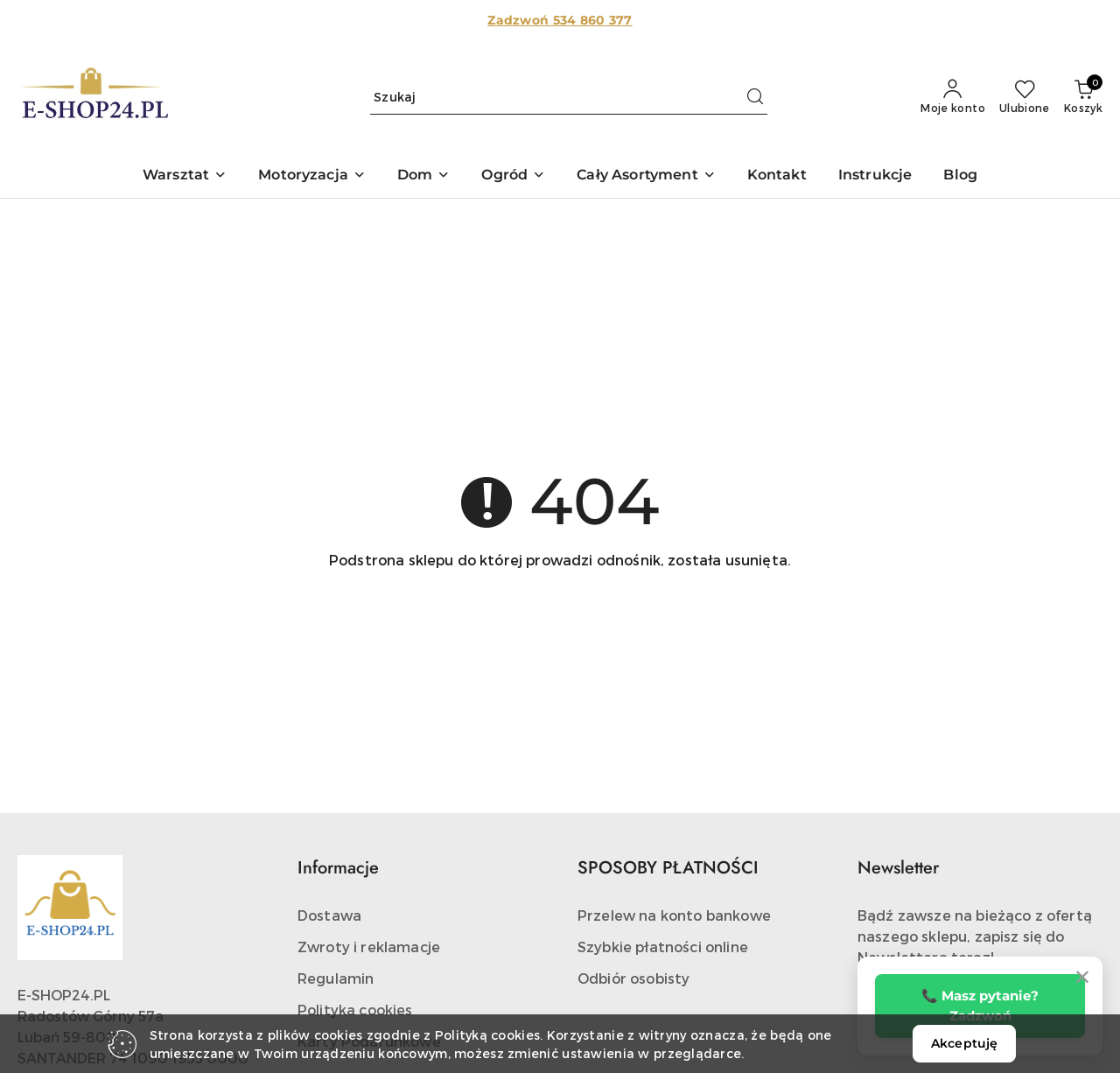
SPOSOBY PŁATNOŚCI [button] (668, 867)
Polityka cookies (355, 1009)
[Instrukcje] (875, 176)
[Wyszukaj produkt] (568, 97)
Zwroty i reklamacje (369, 946)
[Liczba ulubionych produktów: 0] (1024, 97)
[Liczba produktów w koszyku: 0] (1083, 97)
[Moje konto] (953, 97)
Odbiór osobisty (634, 978)
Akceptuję (964, 1043)
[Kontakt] (777, 176)
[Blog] (960, 176)
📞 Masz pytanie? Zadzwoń (980, 1005)
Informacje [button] (338, 867)
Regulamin (336, 978)
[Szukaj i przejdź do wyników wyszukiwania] (755, 97)
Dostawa (329, 915)
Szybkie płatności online (663, 946)
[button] (185, 176)
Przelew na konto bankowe (674, 915)
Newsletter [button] (898, 867)
